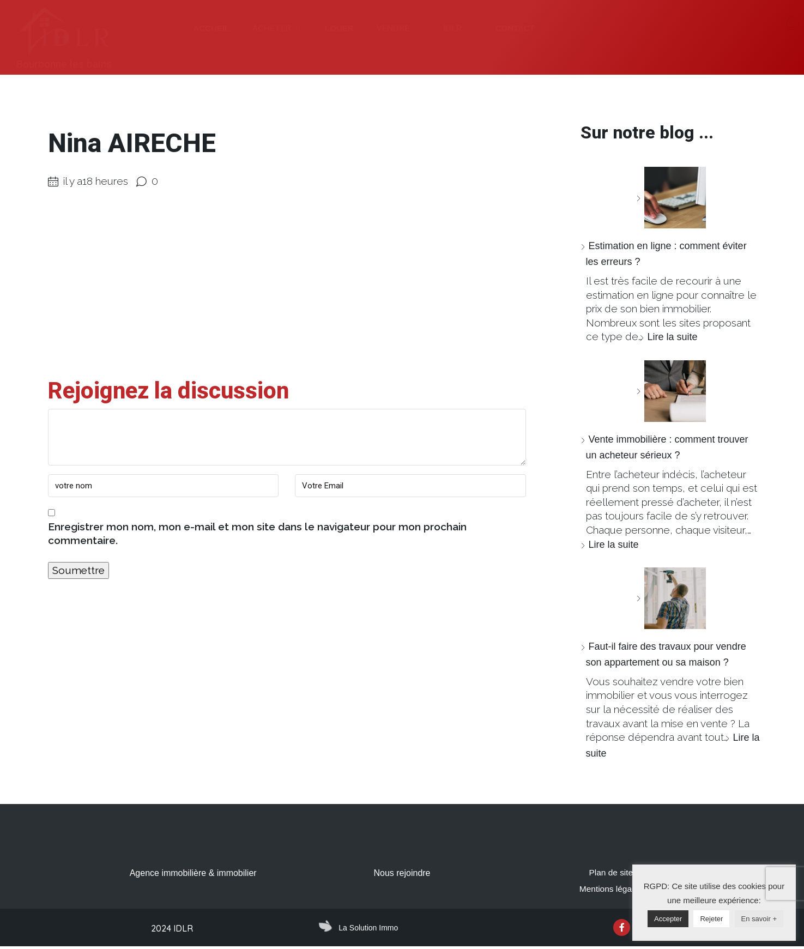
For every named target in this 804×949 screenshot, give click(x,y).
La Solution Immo (368, 928)
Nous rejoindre (401, 873)
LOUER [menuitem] (339, 28)
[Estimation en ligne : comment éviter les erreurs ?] (671, 197)
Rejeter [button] (711, 919)
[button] (298, 28)
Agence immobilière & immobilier (193, 873)
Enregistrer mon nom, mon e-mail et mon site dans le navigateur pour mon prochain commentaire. (257, 534)
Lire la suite (673, 336)
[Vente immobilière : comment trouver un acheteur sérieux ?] (671, 391)
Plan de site (611, 873)
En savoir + (759, 919)
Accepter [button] (668, 919)
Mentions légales (611, 889)
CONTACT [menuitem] (515, 28)
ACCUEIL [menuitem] (211, 28)
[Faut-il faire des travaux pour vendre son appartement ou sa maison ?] (671, 598)
